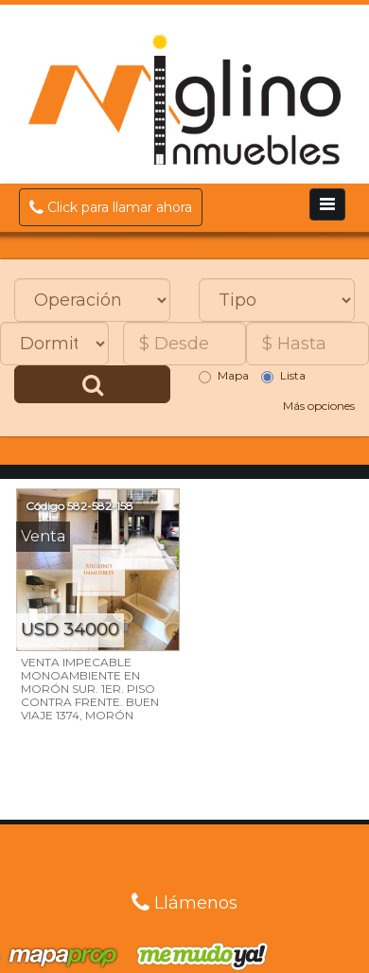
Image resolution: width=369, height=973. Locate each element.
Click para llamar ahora (110, 207)
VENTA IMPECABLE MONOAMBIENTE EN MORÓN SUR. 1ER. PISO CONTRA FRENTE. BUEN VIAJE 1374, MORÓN (90, 688)
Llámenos (184, 903)
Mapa (224, 375)
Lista (283, 375)
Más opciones (319, 405)
